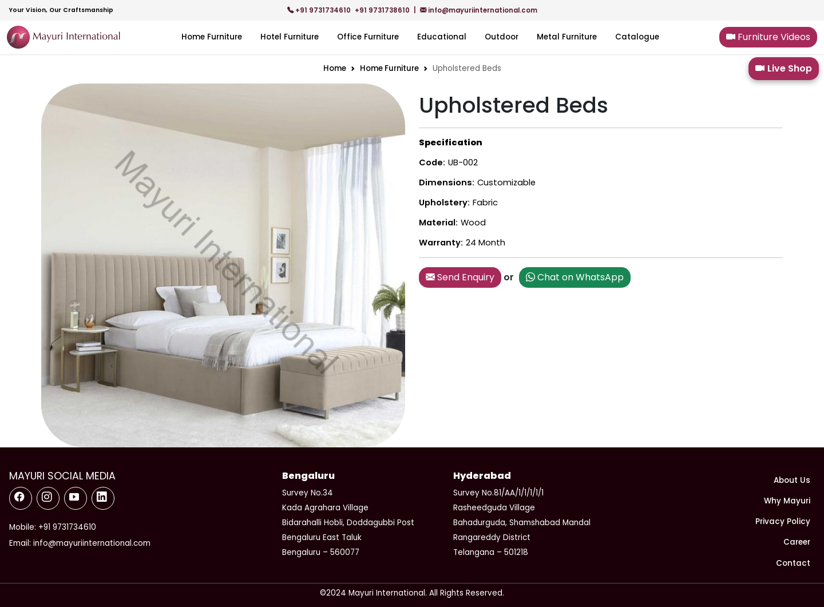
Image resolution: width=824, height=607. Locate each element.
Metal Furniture (567, 36)
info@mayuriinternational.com (478, 10)
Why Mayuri (787, 500)
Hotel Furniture (289, 36)
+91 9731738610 (383, 10)
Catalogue (637, 36)
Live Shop (783, 69)
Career (796, 542)
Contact (793, 563)
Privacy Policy (782, 521)
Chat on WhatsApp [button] (575, 277)
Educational (441, 36)
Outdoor (501, 36)
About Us (792, 480)
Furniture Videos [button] (768, 36)
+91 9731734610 (319, 10)
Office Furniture (368, 36)
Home (334, 68)
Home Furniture (211, 36)
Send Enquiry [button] (460, 277)
